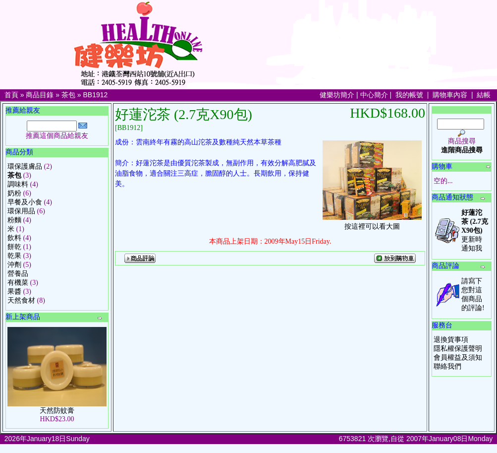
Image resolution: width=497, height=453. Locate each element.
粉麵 (14, 220)
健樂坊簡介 (337, 95)
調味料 (17, 184)
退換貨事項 (451, 339)
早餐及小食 (24, 202)
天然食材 (21, 300)
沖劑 (14, 264)
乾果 (14, 255)
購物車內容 (450, 95)
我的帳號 (409, 95)
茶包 (68, 95)
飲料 (14, 238)
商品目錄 (40, 95)
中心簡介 (374, 95)
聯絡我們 (447, 366)
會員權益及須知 (458, 357)
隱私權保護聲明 (458, 348)
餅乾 (14, 247)
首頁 (11, 95)
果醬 (14, 291)
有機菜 (17, 282)
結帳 (484, 95)
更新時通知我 (474, 230)
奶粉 (14, 193)
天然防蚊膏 (57, 410)
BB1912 (95, 95)
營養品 (17, 273)
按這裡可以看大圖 (372, 223)
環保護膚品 (24, 166)
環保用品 (21, 211)
